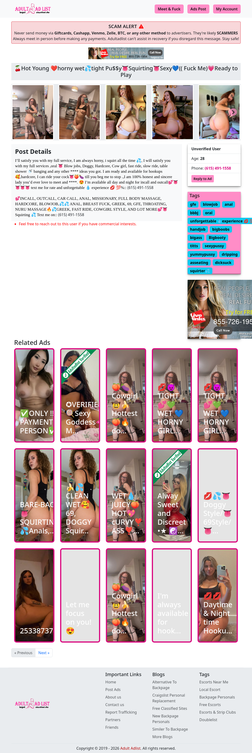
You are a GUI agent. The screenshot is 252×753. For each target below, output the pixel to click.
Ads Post (198, 9)
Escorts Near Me (213, 682)
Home (110, 682)
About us (113, 697)
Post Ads (113, 689)
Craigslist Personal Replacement (168, 698)
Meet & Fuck (169, 9)
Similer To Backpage (170, 729)
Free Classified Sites (169, 708)
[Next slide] (233, 112)
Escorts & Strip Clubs (217, 712)
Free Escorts (210, 704)
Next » (43, 652)
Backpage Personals (217, 697)
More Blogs (162, 736)
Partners (112, 719)
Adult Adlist (130, 748)
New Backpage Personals (165, 718)
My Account (227, 9)
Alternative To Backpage (164, 684)
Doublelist (208, 719)
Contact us (114, 704)
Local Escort (209, 689)
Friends (111, 727)
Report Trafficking (121, 712)
